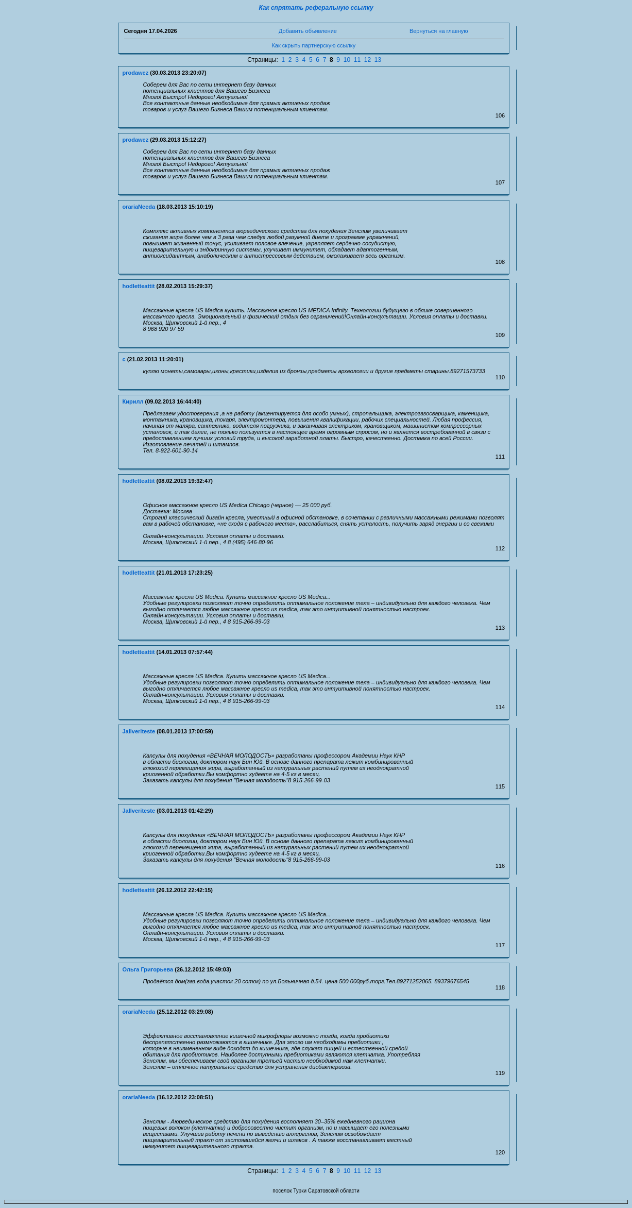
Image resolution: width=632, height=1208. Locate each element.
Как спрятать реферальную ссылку (316, 7)
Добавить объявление (308, 31)
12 (367, 59)
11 (357, 59)
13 (377, 59)
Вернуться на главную (438, 31)
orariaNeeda (139, 207)
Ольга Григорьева (148, 969)
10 (347, 59)
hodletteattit (139, 286)
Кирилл (133, 401)
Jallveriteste (139, 731)
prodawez (136, 73)
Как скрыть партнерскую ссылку (313, 45)
